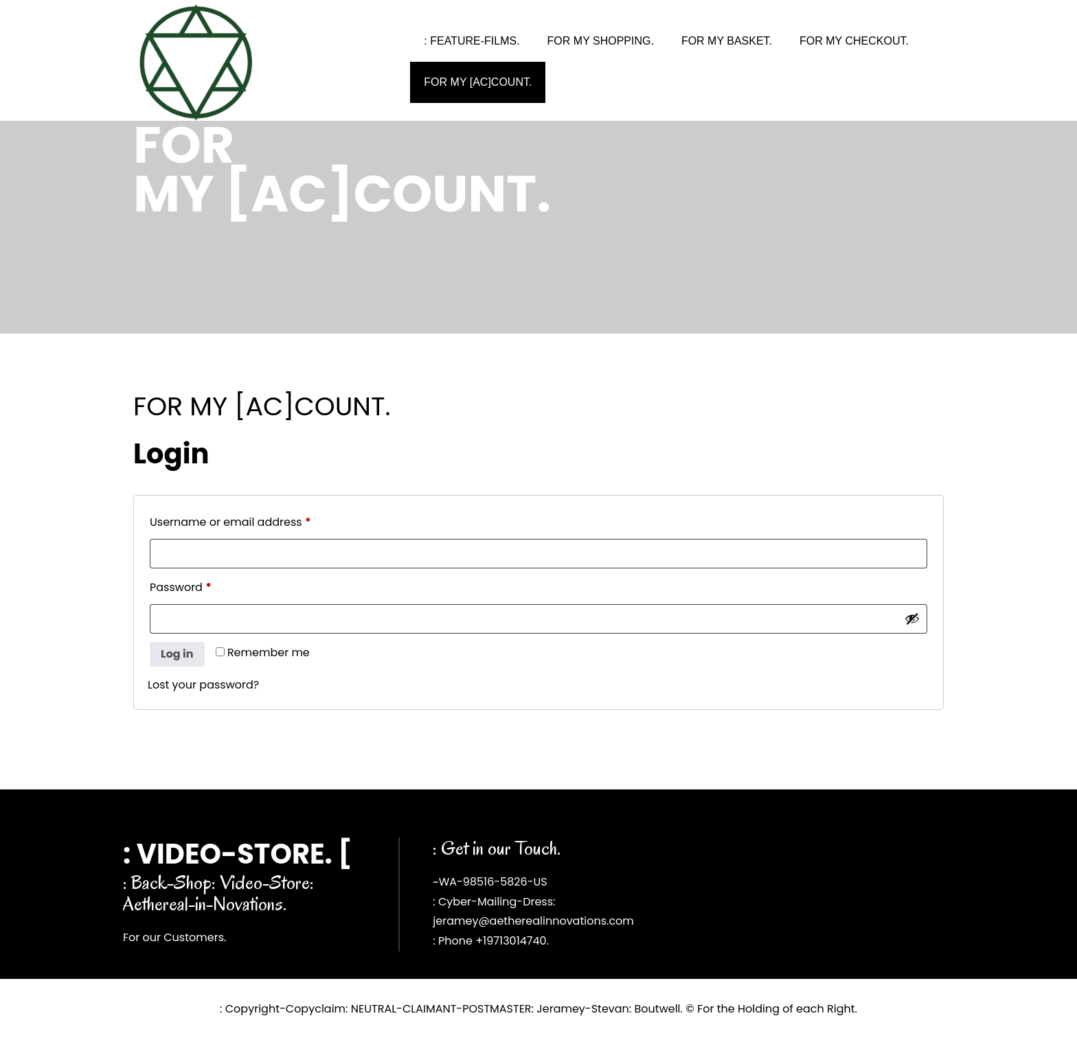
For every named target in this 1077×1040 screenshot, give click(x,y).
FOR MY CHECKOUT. (854, 41)
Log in (177, 654)
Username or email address (254, 520)
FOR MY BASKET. (726, 41)
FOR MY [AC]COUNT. (478, 82)
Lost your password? (203, 685)
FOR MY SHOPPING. (600, 41)
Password (205, 586)
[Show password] (912, 618)
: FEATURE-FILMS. (471, 41)
